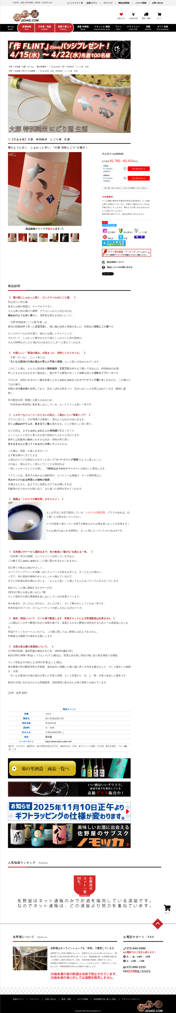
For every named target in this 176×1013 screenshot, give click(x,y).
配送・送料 (66, 999)
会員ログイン (92, 3)
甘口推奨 (108, 232)
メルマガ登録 (140, 3)
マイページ (108, 3)
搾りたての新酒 (28, 71)
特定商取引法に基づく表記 (105, 999)
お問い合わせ (157, 3)
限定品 (107, 238)
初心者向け (125, 232)
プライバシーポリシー (131, 999)
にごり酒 (140, 232)
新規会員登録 (123, 3)
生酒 (122, 238)
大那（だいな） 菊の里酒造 (34, 67)
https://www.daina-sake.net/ (58, 741)
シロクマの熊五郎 (32, 499)
